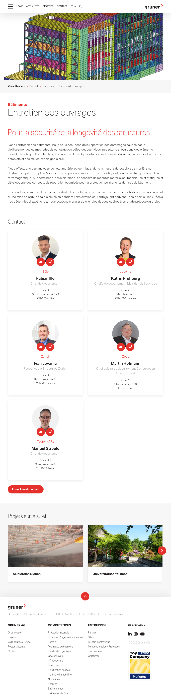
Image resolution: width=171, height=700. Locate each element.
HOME (20, 7)
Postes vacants (16, 647)
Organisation (15, 633)
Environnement (56, 689)
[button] (73, 7)
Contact (12, 652)
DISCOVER (48, 7)
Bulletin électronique (99, 643)
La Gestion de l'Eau (58, 694)
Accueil (34, 86)
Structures (54, 666)
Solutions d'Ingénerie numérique (65, 638)
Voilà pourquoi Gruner (19, 643)
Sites (91, 638)
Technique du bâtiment (60, 647)
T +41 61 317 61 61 (91, 615)
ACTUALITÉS (32, 7)
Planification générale (59, 652)
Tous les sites (115, 615)
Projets (12, 638)
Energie (52, 643)
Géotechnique (55, 657)
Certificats (94, 657)
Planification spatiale (59, 671)
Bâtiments (48, 86)
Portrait (92, 633)
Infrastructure (55, 661)
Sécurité (52, 685)
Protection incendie (58, 633)
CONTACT (62, 7)
